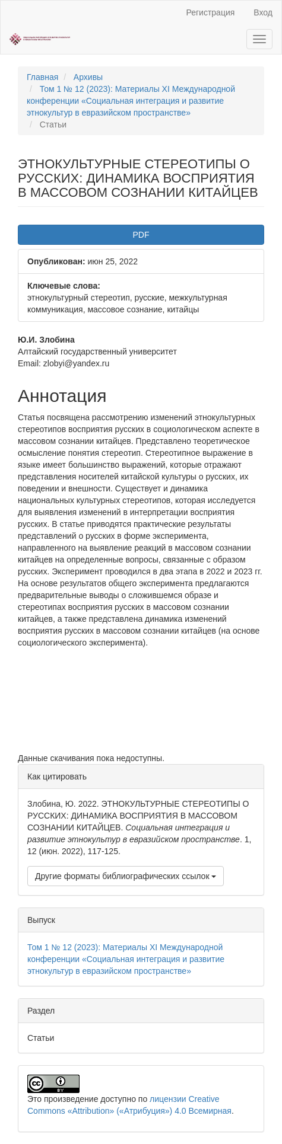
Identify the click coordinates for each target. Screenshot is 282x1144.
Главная (42, 77)
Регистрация (210, 12)
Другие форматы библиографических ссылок (125, 876)
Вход (263, 12)
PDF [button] (141, 234)
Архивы (88, 77)
